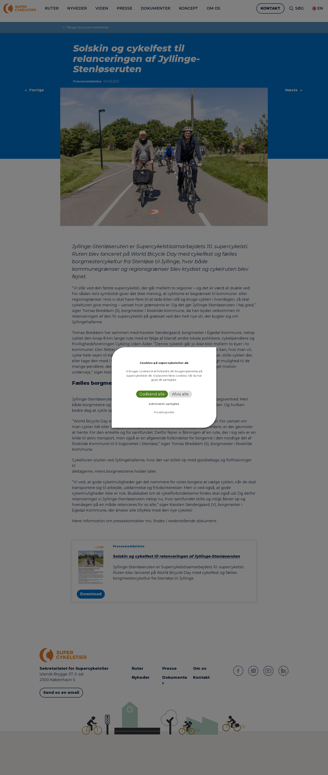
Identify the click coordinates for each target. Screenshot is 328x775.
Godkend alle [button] (152, 394)
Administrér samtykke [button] (164, 403)
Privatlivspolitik (164, 412)
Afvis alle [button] (180, 394)
